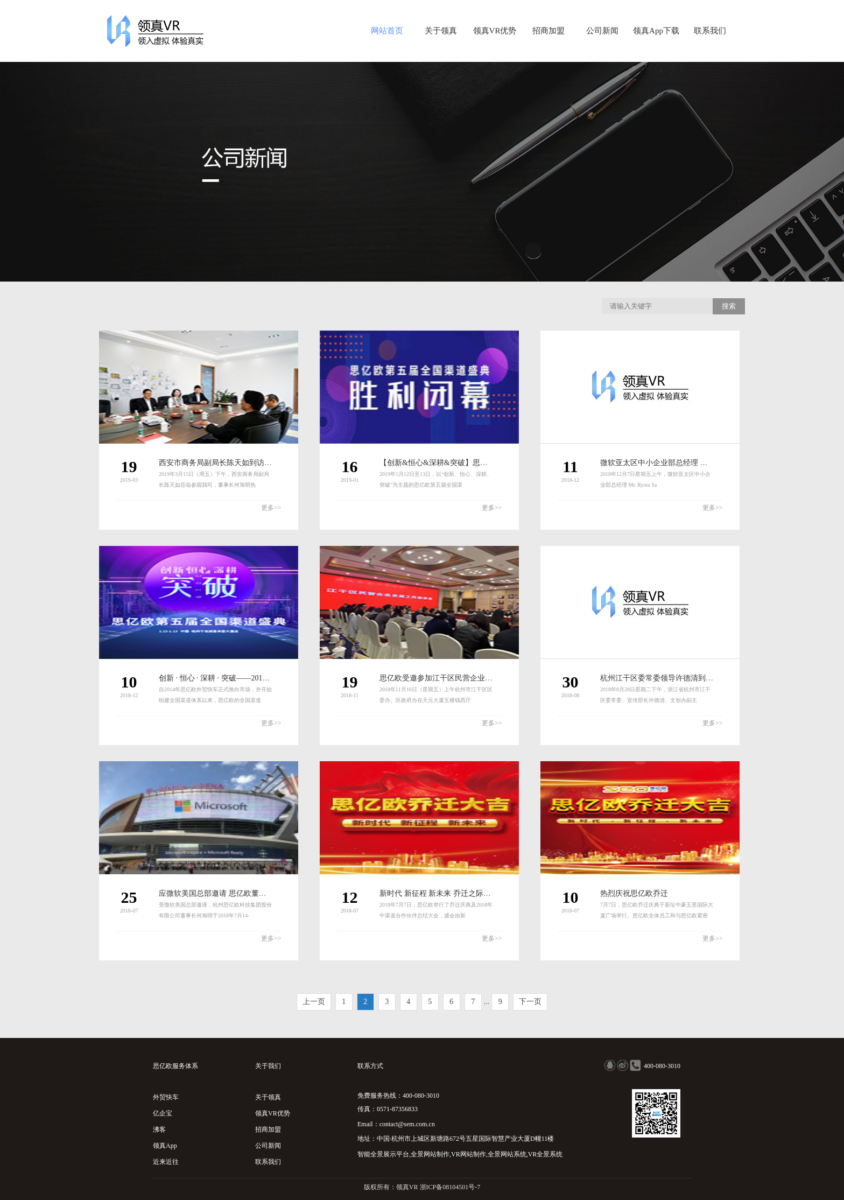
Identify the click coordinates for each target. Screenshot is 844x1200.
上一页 (314, 1002)
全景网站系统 (507, 1154)
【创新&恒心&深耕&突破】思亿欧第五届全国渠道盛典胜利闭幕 (486, 463)
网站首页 (387, 30)
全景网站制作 (430, 1154)
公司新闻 (602, 30)
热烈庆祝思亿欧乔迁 (634, 893)
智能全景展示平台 (383, 1154)
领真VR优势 (495, 30)
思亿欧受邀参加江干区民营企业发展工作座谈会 (458, 678)
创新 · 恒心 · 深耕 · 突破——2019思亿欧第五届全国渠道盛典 (258, 678)
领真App (165, 1145)
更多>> (271, 507)
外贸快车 (166, 1097)
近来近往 (166, 1162)
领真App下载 (656, 30)
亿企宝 (162, 1113)
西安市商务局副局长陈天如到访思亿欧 (223, 463)
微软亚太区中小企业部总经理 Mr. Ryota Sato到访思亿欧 (691, 463)
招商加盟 (548, 30)
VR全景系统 (545, 1154)
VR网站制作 (468, 1154)
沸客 (159, 1129)
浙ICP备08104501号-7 (450, 1187)
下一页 (530, 1002)
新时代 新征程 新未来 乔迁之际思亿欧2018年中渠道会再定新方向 (487, 893)
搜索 (729, 306)
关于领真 (441, 30)
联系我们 (710, 30)
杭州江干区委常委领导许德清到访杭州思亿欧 (675, 678)
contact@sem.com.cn (407, 1124)
